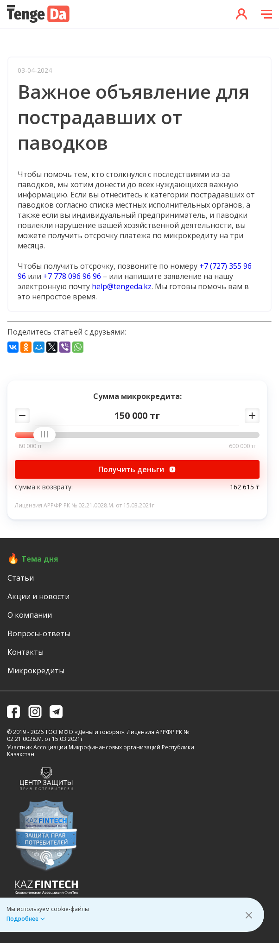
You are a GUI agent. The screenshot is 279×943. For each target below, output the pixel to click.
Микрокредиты (35, 670)
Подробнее (22, 919)
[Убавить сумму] (22, 415)
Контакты (25, 652)
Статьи (20, 578)
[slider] (47, 435)
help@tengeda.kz (122, 286)
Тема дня (39, 559)
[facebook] (14, 712)
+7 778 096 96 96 (72, 276)
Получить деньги (137, 469)
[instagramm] (35, 712)
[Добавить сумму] (252, 415)
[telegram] (56, 712)
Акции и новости (38, 596)
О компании (29, 615)
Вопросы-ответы (38, 633)
